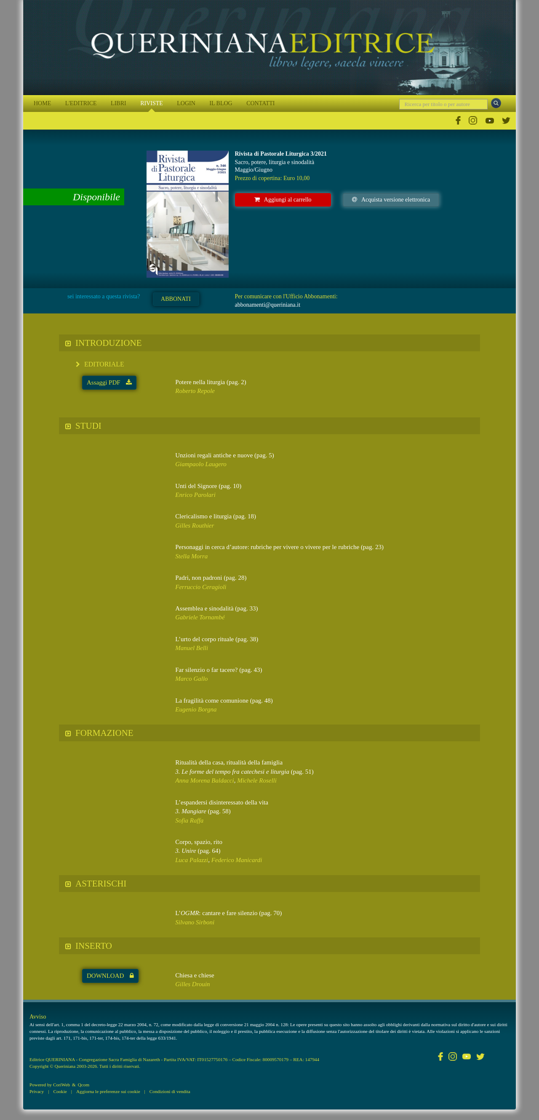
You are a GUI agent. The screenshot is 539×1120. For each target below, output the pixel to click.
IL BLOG (220, 103)
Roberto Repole (195, 390)
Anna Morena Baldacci (204, 780)
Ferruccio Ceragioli (200, 587)
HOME (42, 103)
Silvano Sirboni (194, 922)
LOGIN (186, 103)
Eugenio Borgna (195, 709)
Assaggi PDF (109, 382)
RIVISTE (151, 103)
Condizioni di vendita (169, 1091)
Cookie (60, 1091)
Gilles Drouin (192, 984)
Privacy (36, 1091)
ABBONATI (176, 299)
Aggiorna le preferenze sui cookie (108, 1091)
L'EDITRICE (81, 103)
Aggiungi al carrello (283, 199)
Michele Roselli (257, 780)
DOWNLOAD (110, 975)
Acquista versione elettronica (391, 199)
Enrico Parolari (195, 494)
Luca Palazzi (191, 860)
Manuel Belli (191, 648)
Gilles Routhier (194, 525)
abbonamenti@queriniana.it (268, 305)
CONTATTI (260, 103)
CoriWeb (61, 1084)
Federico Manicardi (236, 860)
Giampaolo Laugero (201, 464)
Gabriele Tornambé (199, 617)
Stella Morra (191, 556)
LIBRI (118, 103)
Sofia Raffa (189, 820)
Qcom (83, 1084)
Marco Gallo (191, 678)
